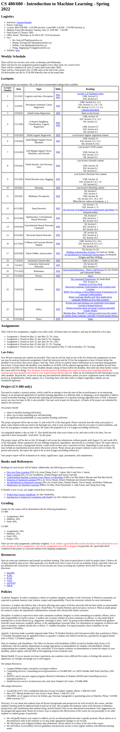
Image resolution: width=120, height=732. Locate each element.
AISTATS (11, 583)
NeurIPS (10, 573)
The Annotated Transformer (83, 279)
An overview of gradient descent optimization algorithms (88, 210)
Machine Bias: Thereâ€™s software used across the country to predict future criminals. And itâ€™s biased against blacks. (90, 314)
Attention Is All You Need (90, 284)
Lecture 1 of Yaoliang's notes (90, 93)
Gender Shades (90, 310)
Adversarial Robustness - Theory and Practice (83, 270)
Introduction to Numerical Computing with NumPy (30, 497)
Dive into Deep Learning (18, 472)
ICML (9, 575)
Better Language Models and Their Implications (90, 297)
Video (90, 319)
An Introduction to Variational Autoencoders (84, 254)
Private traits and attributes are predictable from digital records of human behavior (90, 304)
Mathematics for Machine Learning (23, 485)
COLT (9, 580)
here (21, 25)
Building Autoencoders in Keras (81, 252)
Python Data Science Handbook (21, 494)
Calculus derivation (90, 110)
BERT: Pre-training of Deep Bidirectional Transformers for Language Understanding (90, 293)
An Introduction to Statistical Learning (24, 482)
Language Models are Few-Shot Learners (90, 299)
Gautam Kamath (24, 22)
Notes (90, 276)
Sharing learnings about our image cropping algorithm (90, 308)
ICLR (9, 578)
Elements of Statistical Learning (21, 480)
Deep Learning (13, 475)
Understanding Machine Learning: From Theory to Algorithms (35, 477)
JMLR (10, 585)
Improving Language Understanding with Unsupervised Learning (90, 288)
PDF (58, 95)
